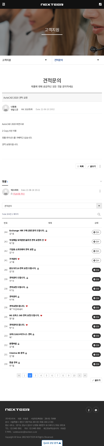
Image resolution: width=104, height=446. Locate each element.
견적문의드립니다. (17, 324)
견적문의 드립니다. (17, 277)
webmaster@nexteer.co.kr (25, 431)
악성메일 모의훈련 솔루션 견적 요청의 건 (26, 240)
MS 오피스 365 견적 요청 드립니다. (24, 315)
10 (74, 375)
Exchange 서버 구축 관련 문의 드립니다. (27, 230)
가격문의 (13, 258)
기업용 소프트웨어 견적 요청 (21, 249)
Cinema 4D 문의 (17, 353)
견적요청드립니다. (17, 305)
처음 (19, 375)
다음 (79, 375)
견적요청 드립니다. (17, 287)
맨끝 (85, 375)
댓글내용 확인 (19, 193)
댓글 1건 (14, 109)
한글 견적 (13, 362)
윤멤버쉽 (13, 343)
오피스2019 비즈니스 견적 (20, 334)
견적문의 (8, 205)
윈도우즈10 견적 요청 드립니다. (23, 268)
